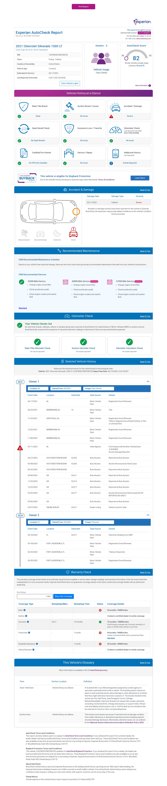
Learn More (140, 178)
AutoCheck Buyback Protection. (79, 751)
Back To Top (145, 190)
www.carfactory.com (143, 39)
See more (111, 638)
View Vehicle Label (69, 83)
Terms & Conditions (106, 180)
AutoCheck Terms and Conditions (79, 736)
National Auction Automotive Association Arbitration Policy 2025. (117, 722)
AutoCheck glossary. (99, 670)
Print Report (83, 7)
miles (48, 596)
